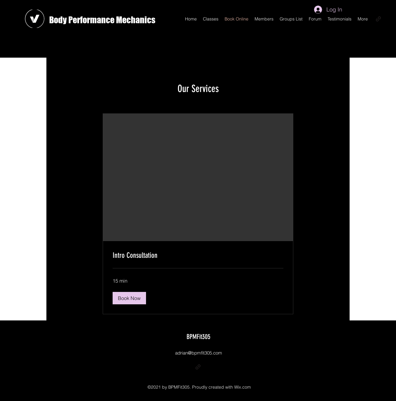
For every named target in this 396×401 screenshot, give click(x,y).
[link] (198, 256)
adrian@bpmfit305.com (198, 353)
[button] (129, 298)
